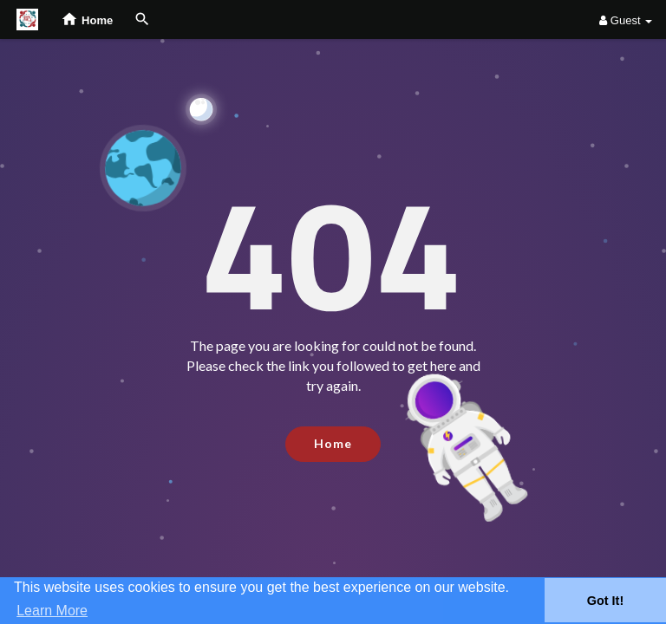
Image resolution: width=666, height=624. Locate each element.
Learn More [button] (52, 610)
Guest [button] (625, 20)
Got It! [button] (605, 601)
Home (333, 443)
